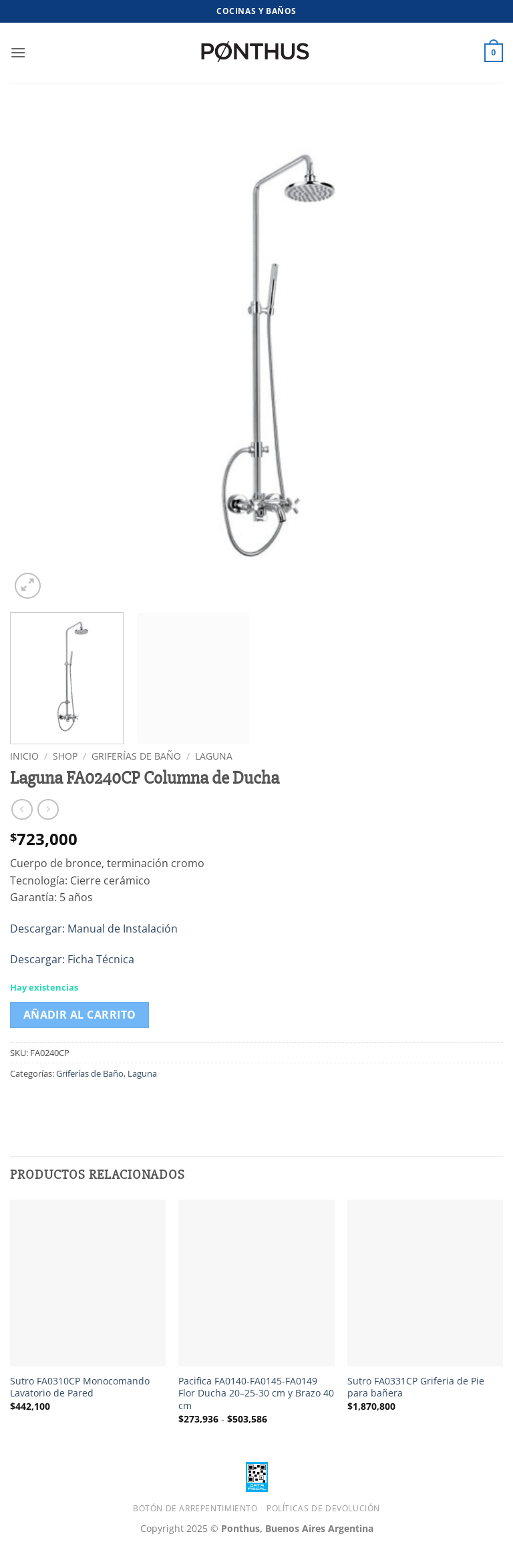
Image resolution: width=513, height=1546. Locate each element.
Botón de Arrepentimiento (195, 1508)
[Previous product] (47, 809)
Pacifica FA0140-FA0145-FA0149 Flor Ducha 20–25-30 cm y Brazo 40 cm (256, 1393)
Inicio (24, 756)
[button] (18, 52)
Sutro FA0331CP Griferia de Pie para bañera (415, 1387)
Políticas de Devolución (323, 1508)
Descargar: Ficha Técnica (72, 959)
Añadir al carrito (79, 1014)
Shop (65, 756)
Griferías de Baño (136, 756)
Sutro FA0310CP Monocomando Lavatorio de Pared (80, 1387)
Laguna (213, 756)
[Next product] (21, 809)
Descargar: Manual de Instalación (94, 928)
